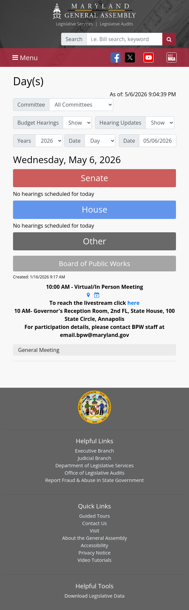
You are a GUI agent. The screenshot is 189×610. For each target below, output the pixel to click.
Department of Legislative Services (94, 465)
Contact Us (94, 523)
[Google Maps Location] (88, 294)
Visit (94, 530)
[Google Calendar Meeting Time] (97, 294)
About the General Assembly (94, 537)
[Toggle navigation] (25, 57)
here (133, 303)
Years (24, 140)
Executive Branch (94, 450)
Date (74, 140)
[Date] (157, 140)
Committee (31, 104)
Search (73, 39)
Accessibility (94, 545)
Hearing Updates (120, 122)
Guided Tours (94, 515)
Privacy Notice (94, 552)
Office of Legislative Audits (94, 472)
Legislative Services (74, 24)
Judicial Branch (95, 458)
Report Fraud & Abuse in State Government (94, 480)
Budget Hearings (38, 122)
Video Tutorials (94, 560)
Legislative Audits (116, 24)
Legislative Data (107, 595)
